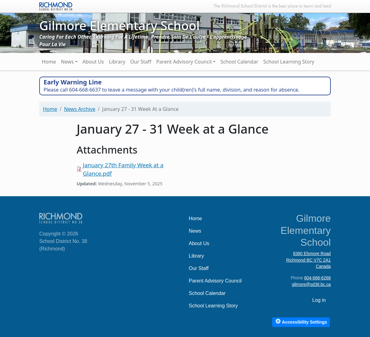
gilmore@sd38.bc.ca (311, 284)
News (67, 61)
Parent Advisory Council (184, 61)
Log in (319, 300)
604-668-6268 (317, 278)
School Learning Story (288, 61)
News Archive (79, 109)
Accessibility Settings (301, 321)
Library (117, 61)
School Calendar (240, 61)
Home (49, 61)
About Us (93, 61)
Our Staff (140, 61)
